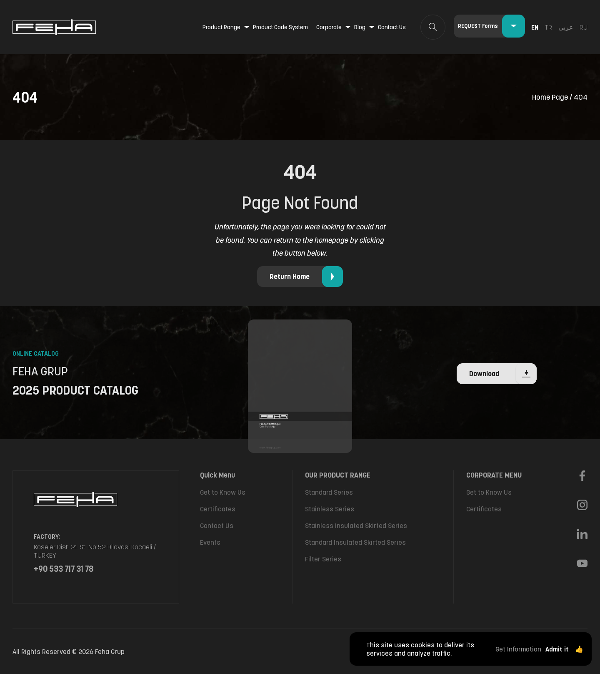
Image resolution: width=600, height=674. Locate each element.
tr (548, 27)
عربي (565, 27)
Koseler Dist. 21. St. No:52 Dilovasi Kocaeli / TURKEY (95, 551)
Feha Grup (110, 651)
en (534, 27)
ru (584, 27)
